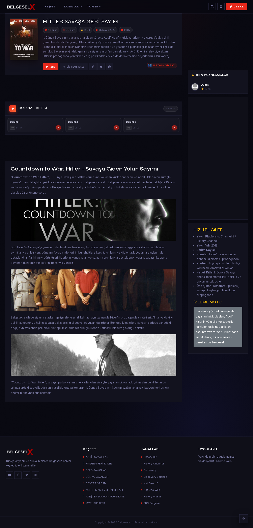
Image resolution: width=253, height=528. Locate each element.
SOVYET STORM (94, 483)
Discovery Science (154, 476)
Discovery (148, 470)
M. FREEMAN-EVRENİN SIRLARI (103, 489)
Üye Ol (237, 6)
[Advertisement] (93, 89)
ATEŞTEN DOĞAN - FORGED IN (103, 496)
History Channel (152, 463)
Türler (94, 6)
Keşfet (51, 6)
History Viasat (151, 496)
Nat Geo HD (149, 483)
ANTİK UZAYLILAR (95, 456)
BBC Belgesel (150, 503)
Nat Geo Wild (150, 489)
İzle (50, 66)
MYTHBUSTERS (94, 503)
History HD (149, 456)
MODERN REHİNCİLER (97, 463)
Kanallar (73, 6)
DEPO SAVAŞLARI (95, 470)
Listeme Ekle (73, 66)
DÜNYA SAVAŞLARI (96, 476)
